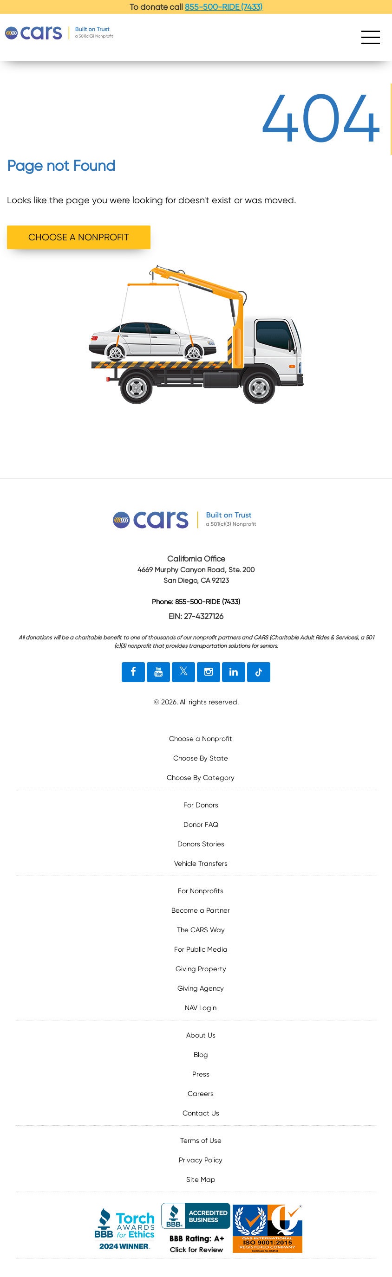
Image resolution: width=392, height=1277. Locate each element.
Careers (201, 1094)
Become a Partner (200, 910)
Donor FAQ (200, 824)
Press (200, 1074)
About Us (201, 1035)
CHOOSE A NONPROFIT (78, 237)
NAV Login (200, 1008)
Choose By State (200, 758)
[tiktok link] (258, 672)
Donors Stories (200, 844)
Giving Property (201, 969)
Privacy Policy (200, 1160)
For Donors (200, 805)
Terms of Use (201, 1140)
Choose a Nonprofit (200, 739)
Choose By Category (201, 778)
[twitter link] (183, 672)
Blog (201, 1055)
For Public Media (201, 949)
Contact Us (201, 1113)
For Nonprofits (200, 891)
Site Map (201, 1179)
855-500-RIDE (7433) (223, 7)
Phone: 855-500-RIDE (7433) (196, 602)
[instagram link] (208, 672)
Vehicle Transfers (201, 863)
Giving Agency (200, 988)
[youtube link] (158, 672)
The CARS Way (201, 930)
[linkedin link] (233, 672)
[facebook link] (133, 672)
